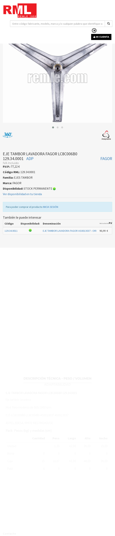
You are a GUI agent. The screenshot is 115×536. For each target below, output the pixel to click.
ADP (30, 177)
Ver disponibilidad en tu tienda (22, 213)
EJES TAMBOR (51, 49)
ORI (94, 249)
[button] (53, 146)
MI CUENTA (101, 36)
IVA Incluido (104, 242)
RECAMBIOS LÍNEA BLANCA (21, 49)
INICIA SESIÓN (50, 225)
